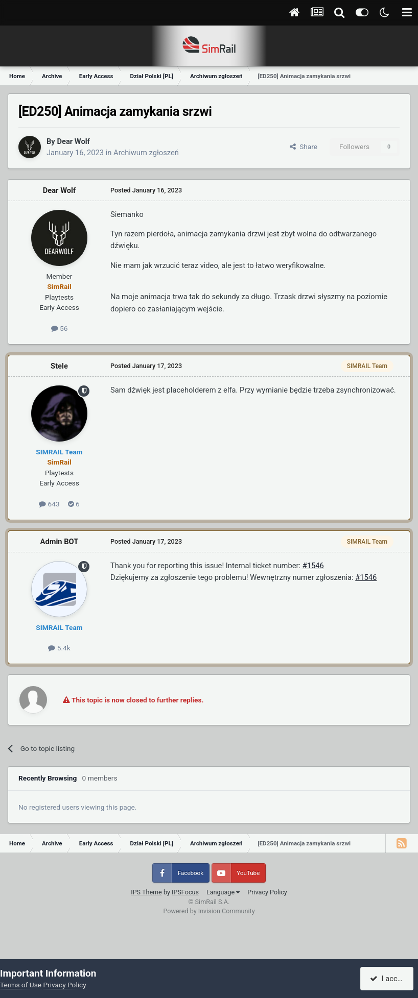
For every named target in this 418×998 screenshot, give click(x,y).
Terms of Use (20, 985)
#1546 (313, 565)
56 (59, 328)
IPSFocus (185, 892)
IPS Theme (146, 892)
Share (303, 146)
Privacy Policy (267, 892)
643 (49, 504)
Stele (59, 366)
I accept (388, 978)
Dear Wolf (73, 141)
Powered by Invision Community (208, 911)
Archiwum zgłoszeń (146, 152)
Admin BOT (59, 541)
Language (223, 892)
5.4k (59, 648)
